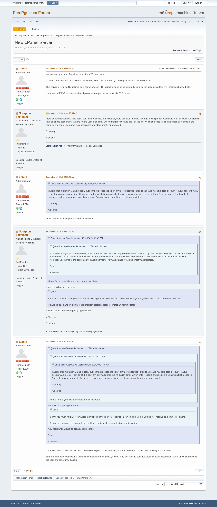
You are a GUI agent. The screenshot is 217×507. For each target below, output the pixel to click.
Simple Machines (34, 503)
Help (180, 503)
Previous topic (181, 50)
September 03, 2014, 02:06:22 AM (60, 69)
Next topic (196, 50)
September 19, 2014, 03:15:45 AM (62, 113)
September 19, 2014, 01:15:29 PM (60, 342)
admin (23, 68)
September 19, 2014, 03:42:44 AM (60, 231)
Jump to (159, 484)
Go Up (17, 471)
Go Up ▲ (202, 503)
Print (199, 59)
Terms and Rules (190, 503)
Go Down (19, 59)
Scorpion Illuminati (54, 146)
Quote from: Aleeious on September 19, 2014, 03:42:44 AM (78, 348)
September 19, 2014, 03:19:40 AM (60, 177)
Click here (139, 21)
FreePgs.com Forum (31, 12)
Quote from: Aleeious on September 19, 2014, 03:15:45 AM (78, 184)
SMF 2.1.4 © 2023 (18, 503)
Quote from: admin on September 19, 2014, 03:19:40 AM (77, 238)
